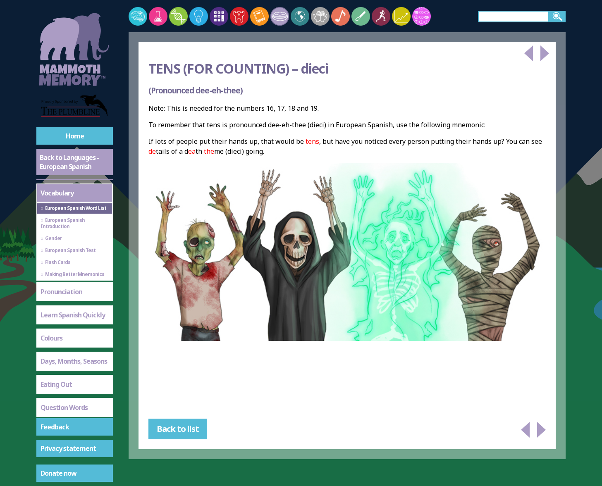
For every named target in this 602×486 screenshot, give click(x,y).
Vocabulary (57, 193)
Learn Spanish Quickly (73, 314)
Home (75, 136)
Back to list (178, 428)
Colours (51, 338)
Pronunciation (61, 291)
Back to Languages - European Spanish (69, 162)
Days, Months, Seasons (74, 361)
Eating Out (56, 384)
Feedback (55, 426)
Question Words (64, 407)
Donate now (58, 473)
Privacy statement (68, 448)
